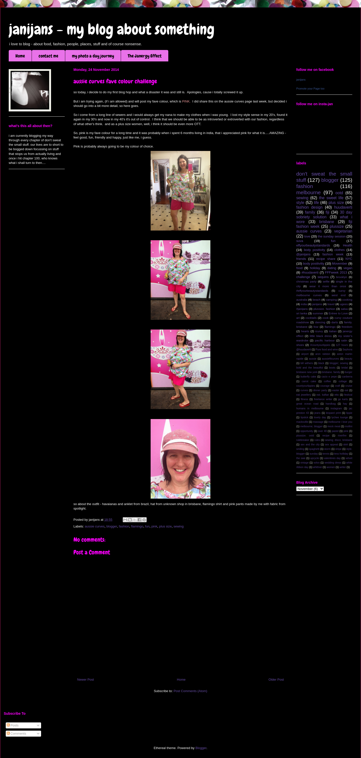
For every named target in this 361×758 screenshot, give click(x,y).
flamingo (137, 526)
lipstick (304, 417)
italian (333, 331)
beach (317, 299)
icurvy (319, 331)
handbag (331, 403)
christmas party (306, 281)
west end (339, 295)
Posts (13, 725)
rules (317, 440)
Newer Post (85, 679)
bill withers (307, 363)
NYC (349, 259)
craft (337, 385)
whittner (317, 467)
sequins (323, 277)
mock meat (333, 426)
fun (147, 526)
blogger (111, 526)
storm (327, 449)
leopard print (333, 413)
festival (348, 394)
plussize (337, 226)
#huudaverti (309, 272)
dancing (320, 322)
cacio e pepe (329, 376)
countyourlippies (305, 385)
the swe (300, 458)
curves (304, 390)
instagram (336, 408)
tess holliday (341, 453)
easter (335, 390)
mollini (348, 426)
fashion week (333, 254)
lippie (349, 413)
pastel (335, 431)
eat (346, 390)
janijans (300, 79)
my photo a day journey (93, 56)
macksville (302, 422)
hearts (305, 331)
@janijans (303, 254)
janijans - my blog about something (112, 29)
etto (336, 394)
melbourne (308, 192)
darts (334, 322)
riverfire (342, 435)
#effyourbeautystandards (312, 290)
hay (345, 403)
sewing (178, 526)
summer (318, 313)
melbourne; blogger (311, 426)
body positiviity (313, 263)
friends (301, 259)
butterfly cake (308, 376)
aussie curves (95, 526)
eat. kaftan (322, 394)
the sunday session (332, 236)
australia (301, 299)
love (307, 236)
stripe (338, 449)
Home (20, 56)
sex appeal (331, 444)
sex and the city (310, 444)
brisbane (326, 222)
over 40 (322, 431)
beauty (348, 358)
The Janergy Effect (145, 56)
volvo (316, 462)
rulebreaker (302, 440)
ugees (344, 304)
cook (325, 317)
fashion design (309, 207)
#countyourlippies (320, 345)
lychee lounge (339, 417)
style (300, 202)
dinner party (320, 390)
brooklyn (341, 277)
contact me (48, 56)
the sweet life (331, 198)
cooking (347, 299)
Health (347, 245)
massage (318, 422)
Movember (339, 263)
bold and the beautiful (309, 367)
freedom (347, 326)
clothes (339, 250)
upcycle (314, 458)
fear (315, 326)
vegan (348, 268)
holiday (315, 268)
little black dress (321, 335)
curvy (341, 290)
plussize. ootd (305, 435)
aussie (312, 358)
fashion (124, 526)
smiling (300, 449)
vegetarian (343, 231)
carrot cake (309, 381)
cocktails (311, 317)
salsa (344, 308)
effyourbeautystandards (313, 245)
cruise (348, 385)
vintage (304, 462)
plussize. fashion (324, 308)
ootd (339, 193)
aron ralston (322, 354)
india (304, 304)
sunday (313, 453)
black (321, 363)
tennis (326, 453)
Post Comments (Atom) (190, 691)
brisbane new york (306, 372)
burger (348, 372)
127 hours (342, 345)
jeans (317, 413)
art (298, 317)
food (299, 268)
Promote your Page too (310, 88)
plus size (165, 526)
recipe (325, 435)
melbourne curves (309, 295)
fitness (304, 399)
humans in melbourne (310, 408)
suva (299, 241)
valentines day (332, 458)
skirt (345, 444)
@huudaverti (303, 349)
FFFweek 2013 (336, 272)
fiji (327, 212)
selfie (326, 281)
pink (154, 526)
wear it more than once (327, 286)
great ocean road (307, 403)
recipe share (325, 259)
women (331, 467)
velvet (349, 458)
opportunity (306, 431)
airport (304, 354)
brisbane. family (331, 372)
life (316, 202)
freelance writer (323, 399)
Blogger (200, 748)
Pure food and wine (327, 349)
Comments (16, 733)
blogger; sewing (339, 363)
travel (331, 304)
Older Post (276, 679)
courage (325, 385)
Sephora (347, 349)
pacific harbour (325, 340)
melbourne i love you (340, 422)
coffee (327, 381)
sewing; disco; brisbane (338, 440)
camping (331, 299)
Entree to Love (338, 313)
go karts (343, 399)
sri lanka (301, 313)
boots (332, 367)
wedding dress (332, 462)
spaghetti (314, 449)
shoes (300, 344)
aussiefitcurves (330, 358)
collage (343, 381)
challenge (303, 277)
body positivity (314, 250)
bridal (344, 367)
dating (331, 268)
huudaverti (343, 207)
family (310, 212)
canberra (347, 376)
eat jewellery (303, 394)
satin (344, 340)
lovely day (320, 417)
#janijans (302, 308)
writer (343, 467)
